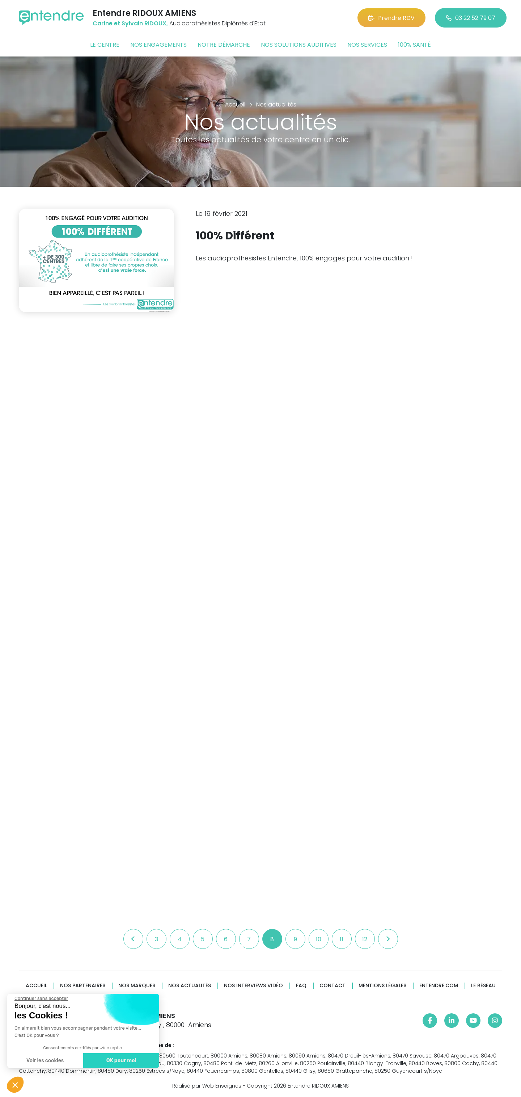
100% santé (414, 45)
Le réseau (483, 986)
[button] (15, 1084)
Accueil (36, 986)
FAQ (301, 986)
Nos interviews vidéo (253, 986)
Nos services (367, 45)
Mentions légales (382, 986)
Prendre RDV (391, 18)
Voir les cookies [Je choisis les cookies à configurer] (44, 1061)
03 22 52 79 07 (470, 18)
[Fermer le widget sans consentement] (40, 998)
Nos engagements (158, 45)
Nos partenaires (82, 986)
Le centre (104, 45)
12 (364, 939)
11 (341, 939)
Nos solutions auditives (298, 45)
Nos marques (136, 986)
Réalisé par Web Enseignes (206, 1085)
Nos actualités (189, 986)
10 (318, 939)
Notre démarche (224, 45)
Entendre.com (438, 986)
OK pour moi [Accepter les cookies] (120, 1061)
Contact (332, 986)
